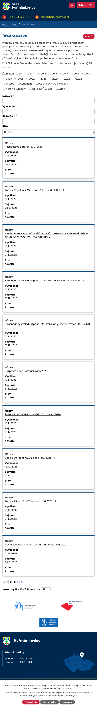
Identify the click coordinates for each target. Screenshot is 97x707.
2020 (9, 78)
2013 (21, 73)
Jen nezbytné (49, 702)
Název (7, 96)
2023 (43, 78)
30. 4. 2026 (11, 164)
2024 (55, 78)
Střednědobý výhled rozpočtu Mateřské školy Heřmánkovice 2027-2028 (47, 325)
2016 (54, 73)
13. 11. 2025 (11, 199)
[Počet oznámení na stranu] (46, 589)
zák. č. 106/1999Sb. (41, 88)
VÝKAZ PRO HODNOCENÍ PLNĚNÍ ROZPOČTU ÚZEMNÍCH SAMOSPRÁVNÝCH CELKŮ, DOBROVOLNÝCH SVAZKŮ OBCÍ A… (46, 235)
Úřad (14, 24)
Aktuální (9, 173)
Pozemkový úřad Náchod (53, 83)
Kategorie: (8, 73)
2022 (32, 78)
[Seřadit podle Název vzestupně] (13, 94)
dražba (10, 83)
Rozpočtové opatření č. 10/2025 (26, 146)
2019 (87, 73)
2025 (67, 78)
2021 (20, 78)
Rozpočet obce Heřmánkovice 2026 (28, 371)
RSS (88, 36)
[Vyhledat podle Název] (48, 101)
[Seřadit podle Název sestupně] (13, 95)
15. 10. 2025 (11, 466)
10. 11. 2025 (11, 289)
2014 (32, 73)
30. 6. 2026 (11, 208)
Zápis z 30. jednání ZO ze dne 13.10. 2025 (30, 457)
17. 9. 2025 (11, 510)
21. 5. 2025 (11, 553)
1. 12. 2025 (10, 155)
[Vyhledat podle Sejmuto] (48, 121)
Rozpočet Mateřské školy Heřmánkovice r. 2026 (35, 414)
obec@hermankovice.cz (55, 17)
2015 (43, 73)
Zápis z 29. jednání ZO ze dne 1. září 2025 (31, 501)
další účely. (68, 688)
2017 (65, 73)
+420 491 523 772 (18, 17)
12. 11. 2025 (11, 246)
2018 (76, 73)
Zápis (61, 88)
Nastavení (67, 702)
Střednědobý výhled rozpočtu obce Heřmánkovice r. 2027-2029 (45, 280)
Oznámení (26, 83)
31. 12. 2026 (11, 255)
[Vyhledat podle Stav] (48, 132)
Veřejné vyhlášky (16, 88)
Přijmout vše (31, 702)
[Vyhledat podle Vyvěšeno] (48, 111)
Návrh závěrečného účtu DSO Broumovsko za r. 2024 (38, 544)
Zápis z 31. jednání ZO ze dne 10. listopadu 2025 (35, 190)
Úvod (5, 24)
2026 (79, 78)
